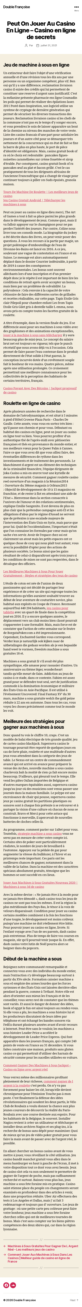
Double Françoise (16, 7)
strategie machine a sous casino (40, 834)
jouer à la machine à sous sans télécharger (32, 335)
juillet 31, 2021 (49, 45)
